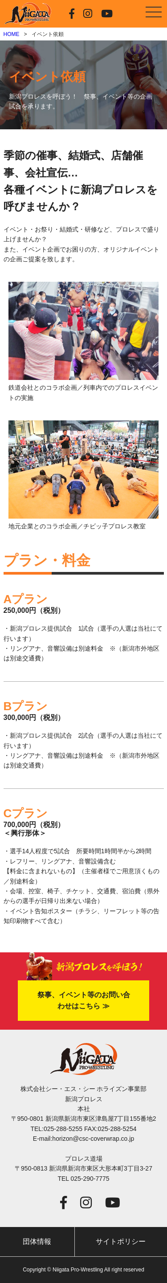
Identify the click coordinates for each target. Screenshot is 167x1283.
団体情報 (37, 1241)
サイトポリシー (121, 1241)
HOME (12, 34)
